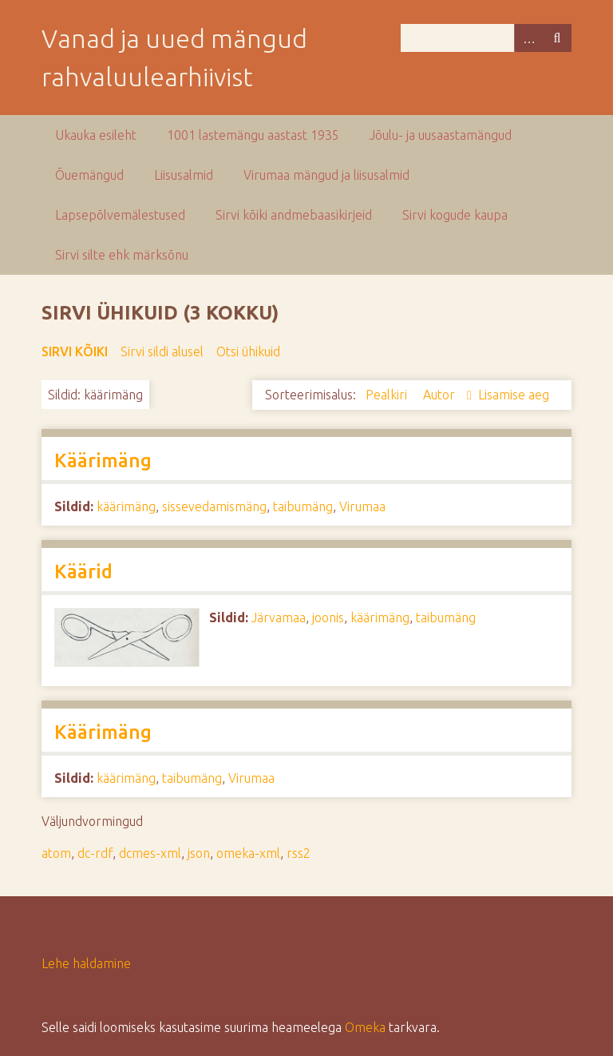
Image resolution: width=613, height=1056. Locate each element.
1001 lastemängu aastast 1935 (253, 135)
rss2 (298, 853)
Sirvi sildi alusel (162, 351)
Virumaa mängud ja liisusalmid (326, 175)
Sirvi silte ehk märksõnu (121, 255)
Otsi (557, 38)
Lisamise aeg (513, 394)
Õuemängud (89, 175)
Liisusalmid (183, 175)
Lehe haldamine (86, 963)
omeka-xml (248, 853)
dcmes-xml (150, 853)
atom (56, 853)
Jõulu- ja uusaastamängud (441, 135)
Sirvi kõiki (75, 351)
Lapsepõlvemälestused (120, 215)
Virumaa (362, 506)
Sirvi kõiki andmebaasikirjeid (294, 215)
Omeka (365, 1027)
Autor (440, 394)
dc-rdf (95, 853)
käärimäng (126, 506)
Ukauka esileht (95, 135)
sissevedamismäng (214, 506)
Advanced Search (528, 38)
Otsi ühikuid (248, 351)
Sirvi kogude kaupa (455, 215)
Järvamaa (278, 617)
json (199, 853)
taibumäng (303, 506)
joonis (328, 617)
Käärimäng (103, 460)
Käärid (83, 571)
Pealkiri (388, 394)
